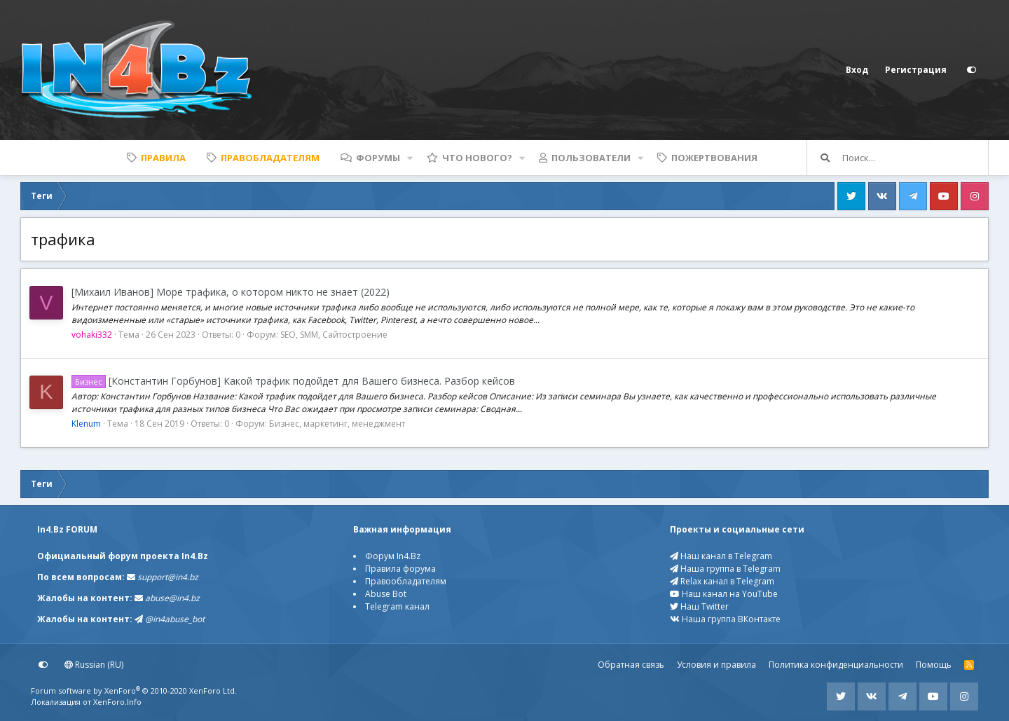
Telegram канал (397, 606)
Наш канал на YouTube (724, 594)
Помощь (934, 665)
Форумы (378, 157)
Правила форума (400, 569)
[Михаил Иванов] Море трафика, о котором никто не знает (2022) (230, 291)
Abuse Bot (385, 594)
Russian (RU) (93, 665)
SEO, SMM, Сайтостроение (333, 335)
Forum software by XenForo (134, 690)
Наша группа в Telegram (725, 569)
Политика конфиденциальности (836, 665)
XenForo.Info (117, 701)
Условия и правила (716, 665)
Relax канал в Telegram (722, 581)
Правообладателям (405, 581)
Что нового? (477, 157)
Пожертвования (714, 157)
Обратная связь (631, 665)
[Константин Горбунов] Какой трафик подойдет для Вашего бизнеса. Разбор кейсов (293, 380)
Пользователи (591, 157)
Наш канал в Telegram (721, 556)
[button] (410, 157)
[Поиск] (915, 157)
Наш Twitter (699, 606)
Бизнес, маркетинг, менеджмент (337, 424)
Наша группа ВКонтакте (725, 619)
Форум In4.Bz (392, 556)
